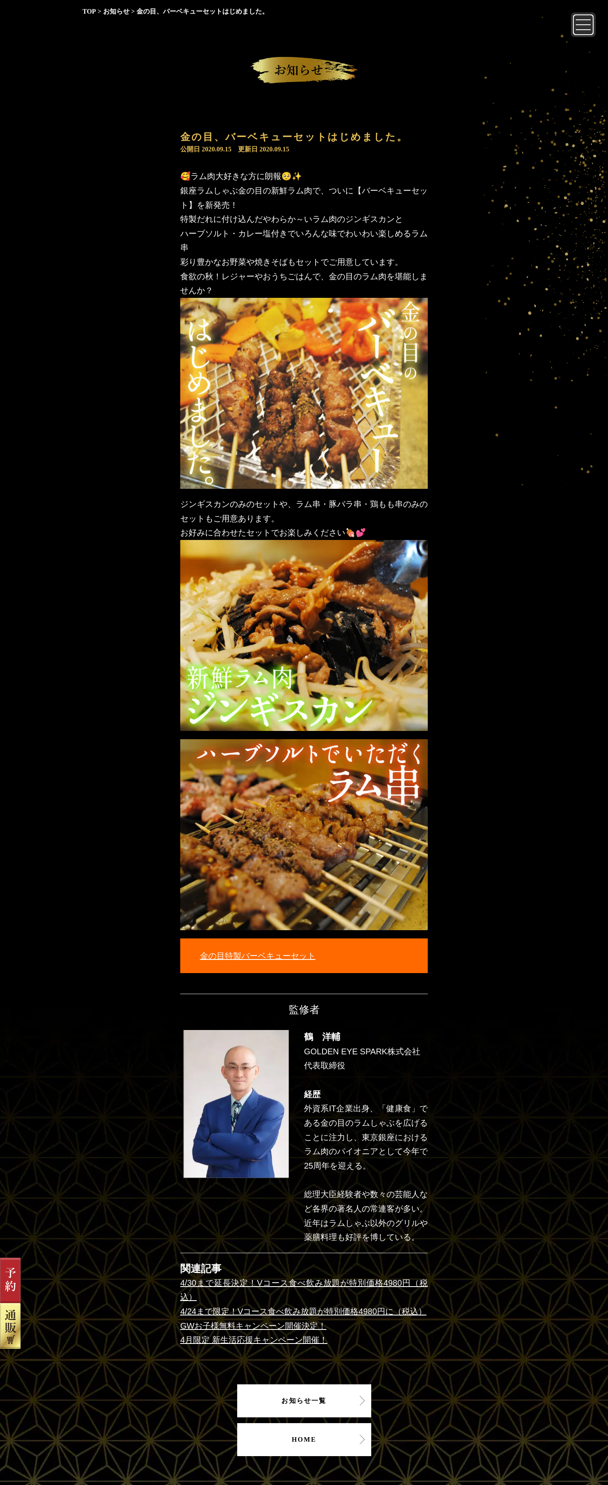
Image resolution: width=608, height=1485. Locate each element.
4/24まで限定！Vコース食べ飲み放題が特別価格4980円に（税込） (303, 1311)
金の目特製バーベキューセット (258, 955)
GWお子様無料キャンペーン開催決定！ (253, 1325)
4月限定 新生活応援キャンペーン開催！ (254, 1339)
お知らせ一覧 (303, 1400)
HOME (304, 1439)
